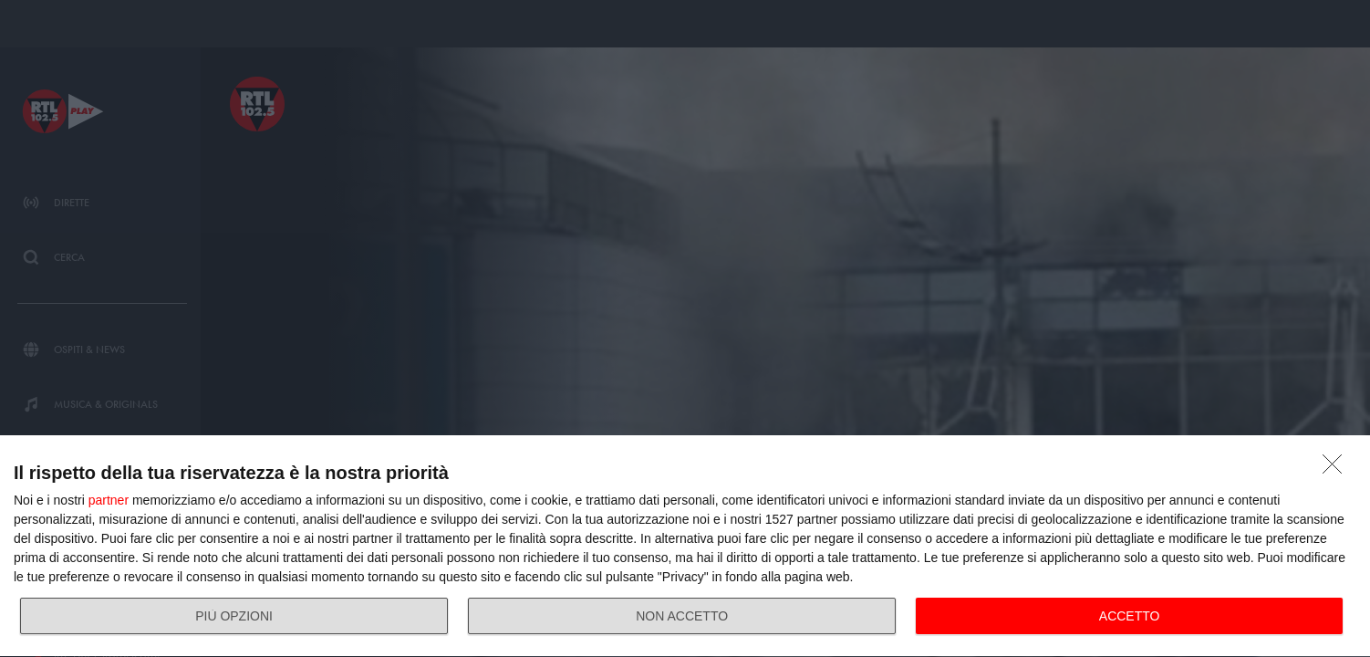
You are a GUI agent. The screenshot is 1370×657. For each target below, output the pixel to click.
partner (108, 500)
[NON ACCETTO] (1337, 469)
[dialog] (685, 546)
